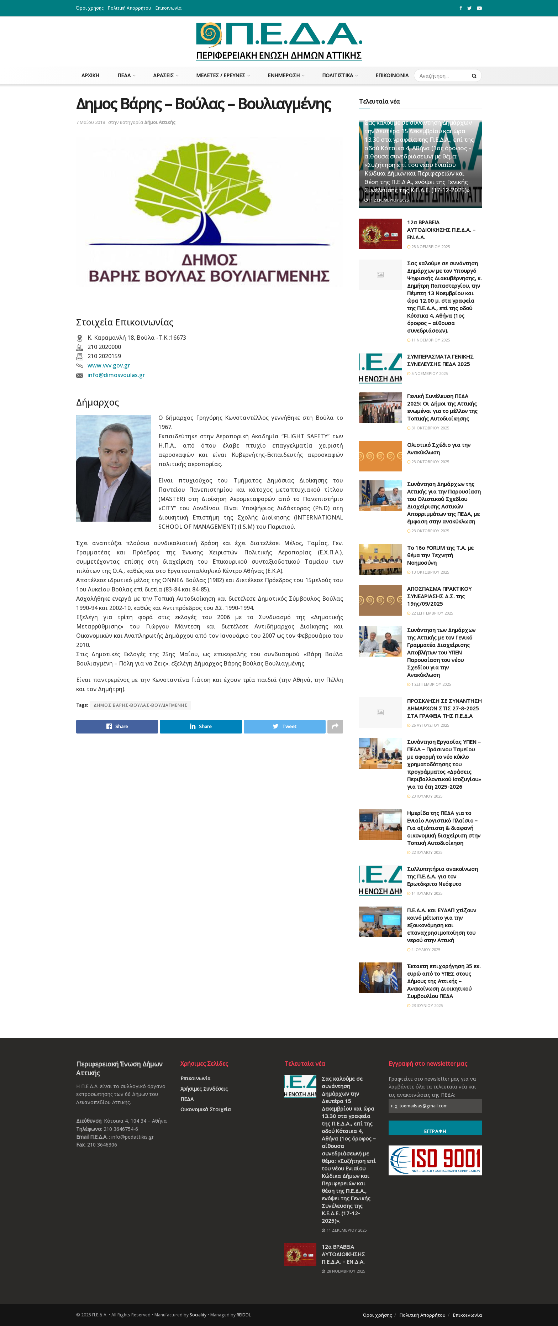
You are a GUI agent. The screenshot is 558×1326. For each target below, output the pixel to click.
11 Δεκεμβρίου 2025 (386, 200)
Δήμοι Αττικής (159, 122)
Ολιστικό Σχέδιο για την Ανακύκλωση (438, 448)
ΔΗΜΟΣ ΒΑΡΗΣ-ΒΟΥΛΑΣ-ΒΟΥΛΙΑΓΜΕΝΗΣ (141, 705)
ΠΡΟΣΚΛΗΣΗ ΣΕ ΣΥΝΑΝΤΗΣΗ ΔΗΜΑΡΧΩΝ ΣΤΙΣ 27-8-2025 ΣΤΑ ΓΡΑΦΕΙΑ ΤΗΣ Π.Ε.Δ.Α (444, 708)
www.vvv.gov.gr (109, 365)
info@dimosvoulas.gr (116, 375)
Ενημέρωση (284, 75)
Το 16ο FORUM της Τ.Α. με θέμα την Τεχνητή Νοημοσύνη (440, 555)
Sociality (198, 1315)
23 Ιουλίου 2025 (424, 796)
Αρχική (90, 75)
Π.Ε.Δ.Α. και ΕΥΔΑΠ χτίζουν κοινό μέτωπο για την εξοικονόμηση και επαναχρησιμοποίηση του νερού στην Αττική (441, 925)
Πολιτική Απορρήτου (129, 8)
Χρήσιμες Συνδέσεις (204, 1088)
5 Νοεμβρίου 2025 (427, 373)
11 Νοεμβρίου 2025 (428, 340)
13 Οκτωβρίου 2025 (428, 572)
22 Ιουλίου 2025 (424, 852)
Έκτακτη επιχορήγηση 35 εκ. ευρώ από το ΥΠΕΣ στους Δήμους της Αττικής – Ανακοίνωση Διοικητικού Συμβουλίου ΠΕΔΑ (444, 980)
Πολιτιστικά (337, 75)
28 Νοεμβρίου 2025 (428, 246)
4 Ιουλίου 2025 (423, 949)
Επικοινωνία (168, 8)
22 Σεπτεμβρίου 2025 (430, 613)
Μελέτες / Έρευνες (220, 75)
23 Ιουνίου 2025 (425, 1005)
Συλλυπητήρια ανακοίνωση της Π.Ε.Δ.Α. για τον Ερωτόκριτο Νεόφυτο (442, 876)
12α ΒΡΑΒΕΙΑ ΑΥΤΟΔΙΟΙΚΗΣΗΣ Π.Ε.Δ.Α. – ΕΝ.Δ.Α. (441, 230)
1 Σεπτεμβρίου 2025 (429, 684)
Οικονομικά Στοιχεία (205, 1109)
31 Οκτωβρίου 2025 (428, 427)
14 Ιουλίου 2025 (424, 893)
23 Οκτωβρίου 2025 (428, 461)
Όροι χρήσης (90, 8)
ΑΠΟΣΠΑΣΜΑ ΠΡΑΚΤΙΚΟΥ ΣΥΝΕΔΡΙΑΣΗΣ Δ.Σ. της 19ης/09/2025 (439, 596)
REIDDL (244, 1315)
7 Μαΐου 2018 (90, 122)
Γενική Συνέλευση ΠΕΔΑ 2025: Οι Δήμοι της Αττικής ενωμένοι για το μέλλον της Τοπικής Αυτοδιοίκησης (442, 407)
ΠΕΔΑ (124, 75)
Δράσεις (163, 75)
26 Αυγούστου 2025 (428, 725)
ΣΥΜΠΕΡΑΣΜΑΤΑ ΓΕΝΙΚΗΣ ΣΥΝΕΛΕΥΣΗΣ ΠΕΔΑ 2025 (440, 360)
